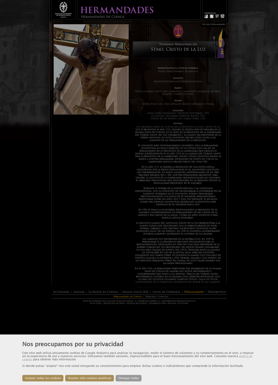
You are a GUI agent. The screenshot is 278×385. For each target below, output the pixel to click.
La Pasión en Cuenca (103, 291)
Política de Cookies (137, 303)
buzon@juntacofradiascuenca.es (178, 301)
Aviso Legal (95, 303)
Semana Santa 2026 (135, 291)
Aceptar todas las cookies (43, 378)
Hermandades (194, 291)
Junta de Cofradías (166, 291)
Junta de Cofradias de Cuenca (63, 10)
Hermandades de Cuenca (127, 296)
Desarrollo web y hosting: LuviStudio (168, 303)
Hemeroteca (217, 291)
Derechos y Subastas (156, 296)
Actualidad (61, 291)
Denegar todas (128, 378)
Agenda (78, 291)
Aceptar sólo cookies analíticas (89, 378)
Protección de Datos (114, 303)
